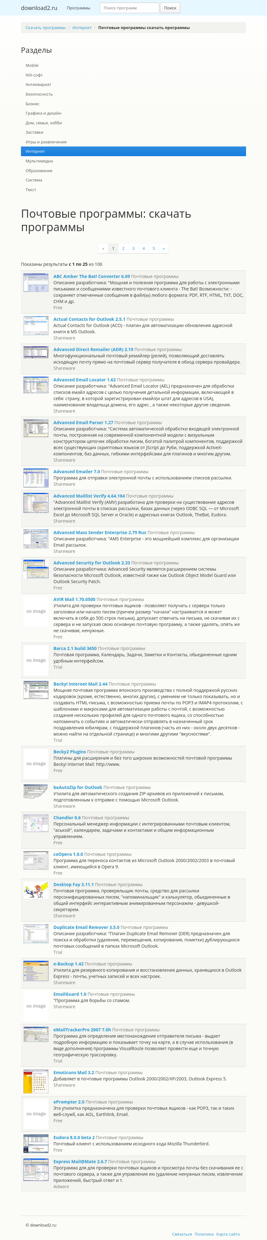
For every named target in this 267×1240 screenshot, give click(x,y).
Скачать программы (46, 27)
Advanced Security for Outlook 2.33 (91, 563)
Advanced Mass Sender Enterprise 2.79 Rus (99, 532)
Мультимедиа (39, 161)
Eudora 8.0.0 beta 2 (74, 1137)
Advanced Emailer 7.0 (76, 471)
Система (34, 180)
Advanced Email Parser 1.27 (83, 422)
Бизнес (32, 104)
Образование (39, 170)
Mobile (32, 65)
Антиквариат (38, 84)
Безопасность (39, 94)
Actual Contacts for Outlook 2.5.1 (89, 319)
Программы (78, 8)
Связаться (182, 1234)
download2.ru (39, 8)
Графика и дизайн (43, 113)
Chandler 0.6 (67, 818)
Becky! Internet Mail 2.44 (80, 684)
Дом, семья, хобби (44, 123)
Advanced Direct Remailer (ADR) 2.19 (93, 349)
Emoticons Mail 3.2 (73, 1072)
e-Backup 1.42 (68, 964)
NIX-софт (34, 75)
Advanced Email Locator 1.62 (84, 380)
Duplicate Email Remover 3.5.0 (86, 927)
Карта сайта (228, 1234)
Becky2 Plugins (69, 752)
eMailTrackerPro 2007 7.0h (82, 1030)
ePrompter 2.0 (68, 1102)
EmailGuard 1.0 (69, 994)
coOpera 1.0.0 (68, 854)
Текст (31, 189)
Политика (204, 1234)
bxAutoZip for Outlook (77, 787)
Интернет (82, 27)
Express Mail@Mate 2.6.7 (80, 1161)
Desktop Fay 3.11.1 (73, 884)
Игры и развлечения (46, 142)
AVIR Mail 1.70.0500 (74, 599)
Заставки (34, 132)
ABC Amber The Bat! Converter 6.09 (91, 276)
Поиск (170, 8)
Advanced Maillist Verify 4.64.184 (89, 496)
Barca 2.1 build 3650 (75, 648)
